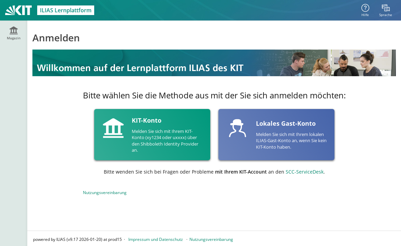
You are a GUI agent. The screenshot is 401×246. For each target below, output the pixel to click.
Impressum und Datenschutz (155, 239)
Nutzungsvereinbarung (105, 192)
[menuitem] (385, 10)
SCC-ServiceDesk (305, 171)
